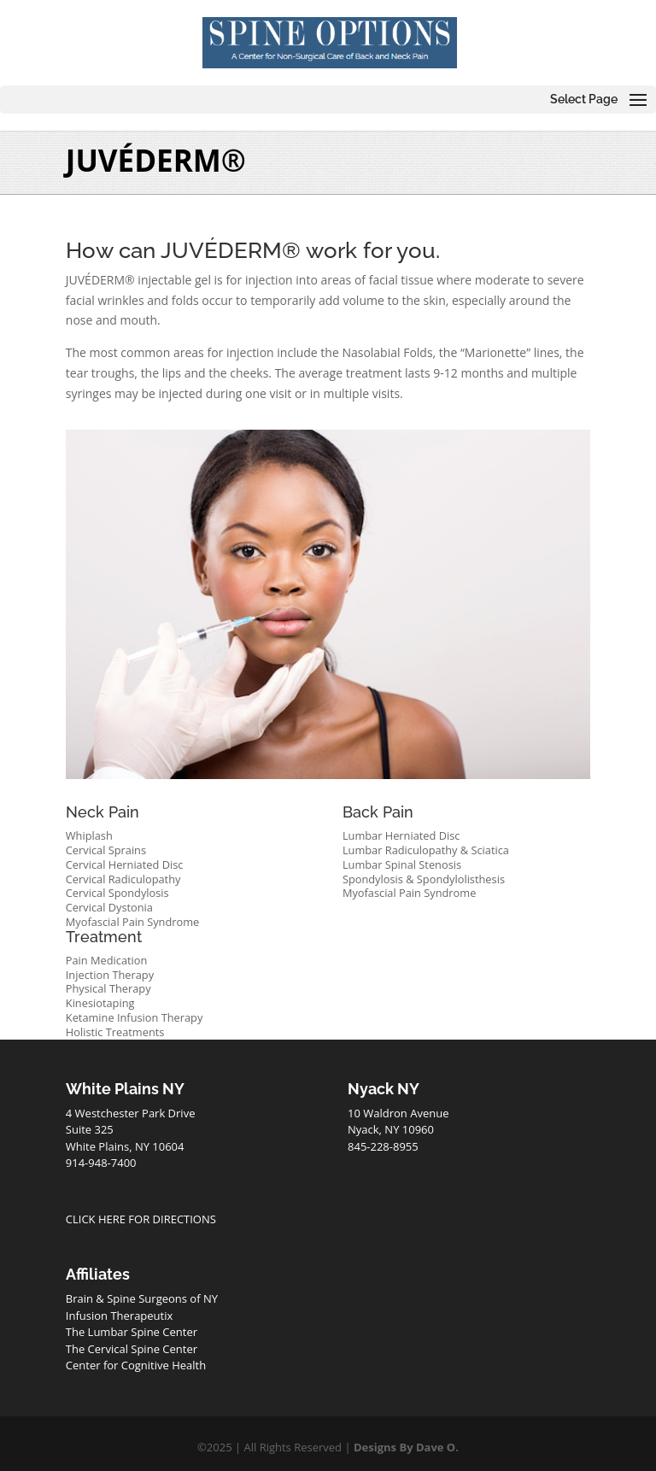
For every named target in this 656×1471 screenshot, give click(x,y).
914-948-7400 (101, 1162)
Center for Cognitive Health (136, 1365)
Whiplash (89, 835)
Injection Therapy (110, 974)
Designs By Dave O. (406, 1447)
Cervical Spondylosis (117, 892)
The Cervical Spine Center (131, 1349)
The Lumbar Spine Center (131, 1331)
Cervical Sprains (106, 850)
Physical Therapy (108, 988)
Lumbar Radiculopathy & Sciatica (426, 850)
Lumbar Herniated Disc (401, 835)
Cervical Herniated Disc (125, 864)
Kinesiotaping (100, 1003)
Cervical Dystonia (109, 907)
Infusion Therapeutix (119, 1315)
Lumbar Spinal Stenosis (402, 864)
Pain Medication (107, 960)
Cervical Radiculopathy (123, 879)
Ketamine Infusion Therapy (134, 1017)
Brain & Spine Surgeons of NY (142, 1298)
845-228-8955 (383, 1146)
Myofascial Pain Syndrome (132, 921)
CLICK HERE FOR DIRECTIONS (141, 1219)
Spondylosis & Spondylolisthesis (424, 879)
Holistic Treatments (115, 1032)
